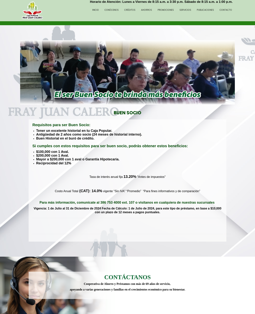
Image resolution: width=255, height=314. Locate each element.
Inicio (95, 9)
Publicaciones (205, 9)
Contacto (226, 9)
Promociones (166, 9)
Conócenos (112, 9)
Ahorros (146, 9)
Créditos (129, 9)
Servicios (185, 9)
